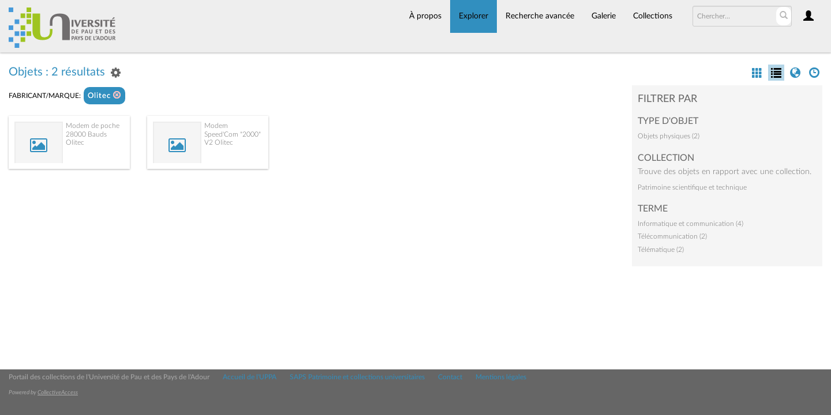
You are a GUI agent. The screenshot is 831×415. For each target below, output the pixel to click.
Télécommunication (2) (672, 236)
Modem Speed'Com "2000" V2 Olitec (232, 134)
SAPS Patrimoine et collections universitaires (357, 376)
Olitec (104, 95)
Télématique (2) (661, 249)
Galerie (604, 16)
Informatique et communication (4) (690, 223)
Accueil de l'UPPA (249, 376)
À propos (425, 16)
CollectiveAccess (58, 392)
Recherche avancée (540, 16)
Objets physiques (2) (668, 136)
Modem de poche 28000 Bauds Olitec (92, 134)
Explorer (473, 16)
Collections (652, 16)
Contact (450, 376)
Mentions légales (501, 376)
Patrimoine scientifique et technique (692, 187)
